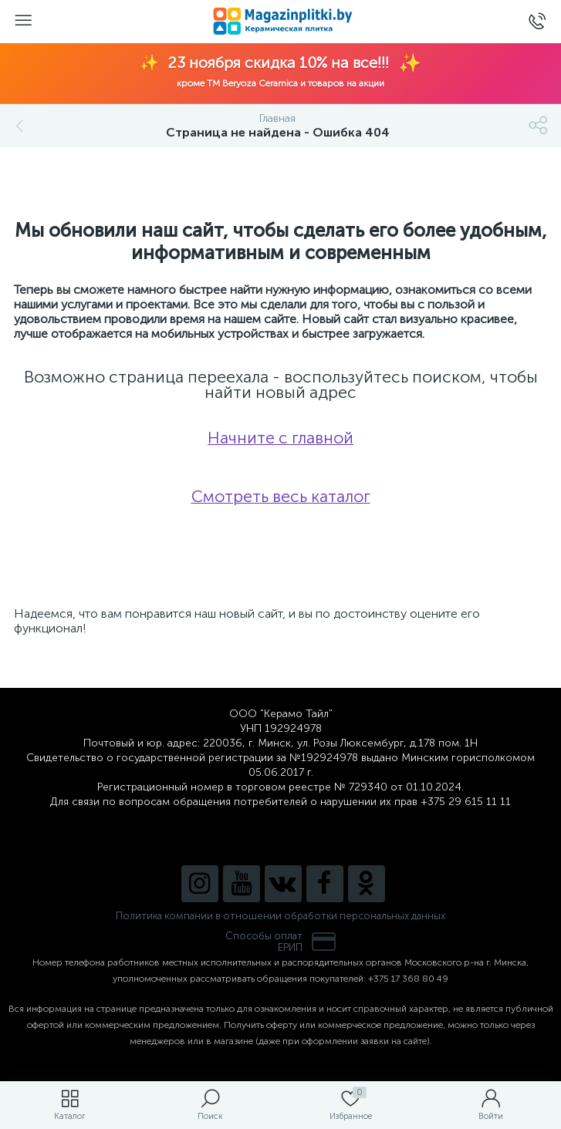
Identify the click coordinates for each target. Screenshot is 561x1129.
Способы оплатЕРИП (280, 941)
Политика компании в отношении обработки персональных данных (280, 916)
